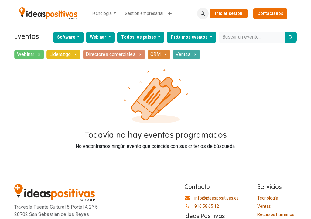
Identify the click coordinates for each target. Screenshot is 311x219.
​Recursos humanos (275, 214)
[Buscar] (291, 37)
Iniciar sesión (228, 13)
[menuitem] (103, 13)
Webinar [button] (98, 37)
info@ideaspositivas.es (216, 198)
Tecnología (267, 198)
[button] (203, 13)
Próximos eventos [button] (190, 37)
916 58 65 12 (206, 206)
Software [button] (66, 37)
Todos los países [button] (139, 37)
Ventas (264, 206)
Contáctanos (270, 13)
